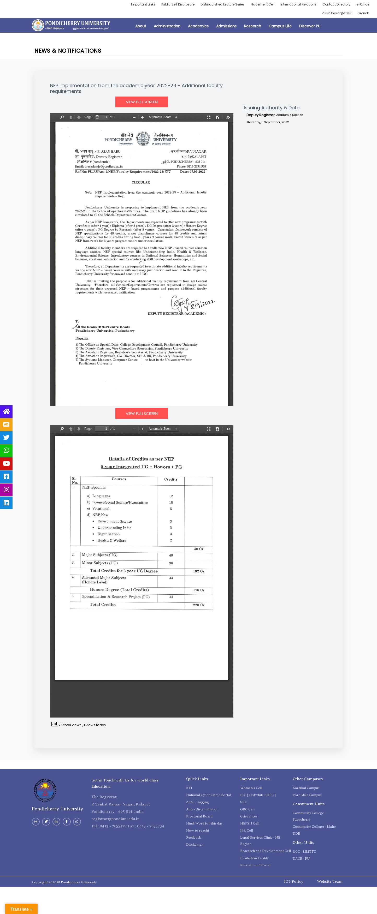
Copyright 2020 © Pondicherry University (64, 882)
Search (363, 13)
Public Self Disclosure (178, 4)
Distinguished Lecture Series (223, 4)
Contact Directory (336, 4)
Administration (167, 26)
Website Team (330, 881)
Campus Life (280, 26)
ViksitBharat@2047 (337, 13)
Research (252, 26)
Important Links (143, 4)
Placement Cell (262, 4)
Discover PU (309, 26)
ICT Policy (293, 881)
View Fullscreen (142, 102)
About (140, 26)
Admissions (226, 26)
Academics (198, 26)
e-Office (362, 4)
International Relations (298, 4)
